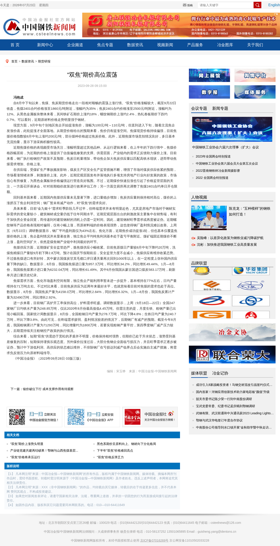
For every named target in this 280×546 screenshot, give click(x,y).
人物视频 (199, 197)
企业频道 (75, 45)
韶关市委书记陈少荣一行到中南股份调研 (224, 399)
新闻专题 (220, 108)
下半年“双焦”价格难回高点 (115, 450)
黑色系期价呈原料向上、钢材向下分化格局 (126, 444)
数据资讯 (135, 45)
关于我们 (255, 45)
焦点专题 (105, 45)
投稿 (190, 5)
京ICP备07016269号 (154, 540)
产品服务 (195, 45)
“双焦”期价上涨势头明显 (26, 444)
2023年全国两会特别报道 (213, 156)
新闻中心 (45, 45)
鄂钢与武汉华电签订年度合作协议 (219, 420)
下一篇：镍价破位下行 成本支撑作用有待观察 (42, 389)
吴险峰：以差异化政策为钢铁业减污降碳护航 (230, 238)
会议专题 (199, 108)
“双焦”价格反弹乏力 (110, 457)
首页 (14, 61)
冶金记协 (220, 373)
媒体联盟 (199, 373)
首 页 (15, 45)
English (274, 5)
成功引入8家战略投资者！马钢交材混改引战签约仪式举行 (236, 385)
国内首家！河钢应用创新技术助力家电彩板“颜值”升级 (233, 392)
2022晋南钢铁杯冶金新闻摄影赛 (218, 170)
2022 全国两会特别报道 (212, 177)
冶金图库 (225, 45)
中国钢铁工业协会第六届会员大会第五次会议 (227, 163)
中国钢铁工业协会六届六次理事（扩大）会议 (225, 147)
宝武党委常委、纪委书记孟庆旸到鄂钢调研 (225, 406)
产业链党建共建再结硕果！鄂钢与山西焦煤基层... (44, 450)
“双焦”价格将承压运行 (25, 457)
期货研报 (44, 61)
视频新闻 (165, 45)
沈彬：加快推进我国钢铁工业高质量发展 (227, 244)
